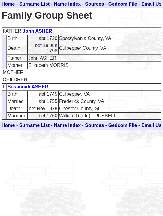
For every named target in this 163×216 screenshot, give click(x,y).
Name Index (67, 4)
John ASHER (37, 31)
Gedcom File (122, 4)
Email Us (151, 4)
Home (8, 4)
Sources (94, 4)
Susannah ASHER (28, 86)
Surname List (34, 4)
